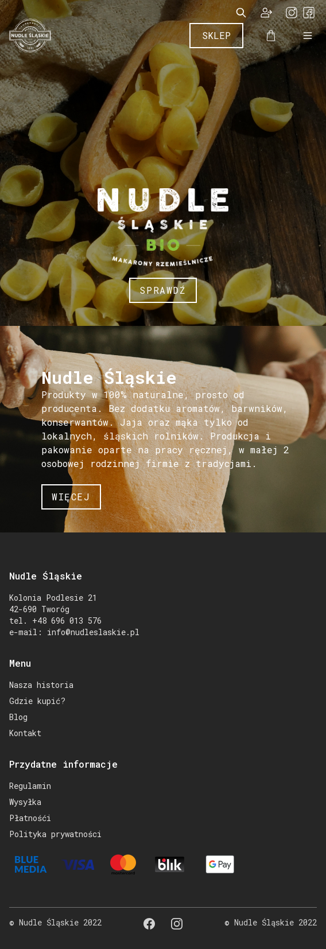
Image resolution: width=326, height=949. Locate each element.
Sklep (216, 35)
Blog (18, 716)
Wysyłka (25, 801)
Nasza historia (41, 684)
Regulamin (30, 785)
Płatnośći (30, 817)
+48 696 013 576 (67, 620)
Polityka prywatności (55, 834)
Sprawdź (162, 290)
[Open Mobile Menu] (307, 35)
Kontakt (25, 733)
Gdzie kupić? (37, 700)
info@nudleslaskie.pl (93, 632)
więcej (71, 497)
